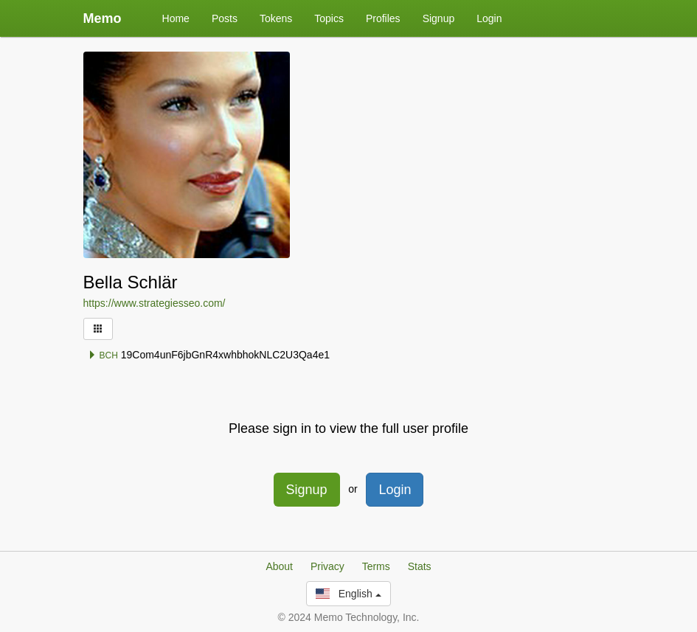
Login (489, 18)
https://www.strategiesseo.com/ (154, 303)
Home (176, 18)
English (348, 594)
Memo (102, 18)
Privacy (327, 566)
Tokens (276, 18)
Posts (224, 18)
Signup (439, 18)
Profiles (383, 18)
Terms (376, 566)
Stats (419, 566)
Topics (329, 18)
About (279, 566)
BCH (103, 355)
